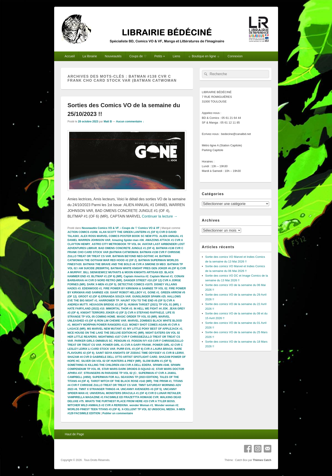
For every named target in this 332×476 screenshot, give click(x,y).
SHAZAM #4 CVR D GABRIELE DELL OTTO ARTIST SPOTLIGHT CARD (112, 357)
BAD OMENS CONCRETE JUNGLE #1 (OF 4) (127, 248)
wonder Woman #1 (141, 405)
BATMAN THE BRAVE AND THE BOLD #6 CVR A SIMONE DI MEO (124, 264)
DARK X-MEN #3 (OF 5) (101, 284)
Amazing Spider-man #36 (128, 240)
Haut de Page (74, 434)
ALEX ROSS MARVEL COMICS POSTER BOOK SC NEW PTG (119, 236)
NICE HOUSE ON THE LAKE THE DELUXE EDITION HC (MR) (106, 332)
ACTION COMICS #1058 (83, 232)
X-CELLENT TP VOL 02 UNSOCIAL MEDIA (148, 409)
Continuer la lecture (159, 216)
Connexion (235, 56)
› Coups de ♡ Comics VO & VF (139, 228)
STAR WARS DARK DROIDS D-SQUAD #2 (128, 369)
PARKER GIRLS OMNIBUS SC (94, 340)
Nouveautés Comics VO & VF (100, 228)
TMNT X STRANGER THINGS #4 (99, 389)
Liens (176, 56)
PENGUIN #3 (122, 340)
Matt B (108, 121)
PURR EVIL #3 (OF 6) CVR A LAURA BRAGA (145, 348)
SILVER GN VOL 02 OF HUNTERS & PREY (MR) (111, 361)
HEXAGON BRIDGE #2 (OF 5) (107, 304)
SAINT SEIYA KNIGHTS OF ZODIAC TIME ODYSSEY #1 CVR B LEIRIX (140, 352)
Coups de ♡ (138, 56)
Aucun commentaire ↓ (130, 121)
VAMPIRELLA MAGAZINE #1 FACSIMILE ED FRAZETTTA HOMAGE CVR (113, 397)
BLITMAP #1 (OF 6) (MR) (106, 276)
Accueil (69, 56)
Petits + (159, 56)
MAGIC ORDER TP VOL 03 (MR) (137, 316)
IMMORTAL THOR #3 (119, 308)
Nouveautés (113, 56)
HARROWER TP (109, 300)
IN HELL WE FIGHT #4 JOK (151, 308)
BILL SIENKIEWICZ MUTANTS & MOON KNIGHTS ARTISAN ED (123, 272)
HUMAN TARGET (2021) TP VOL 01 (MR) (153, 304)
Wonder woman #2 (166, 405)
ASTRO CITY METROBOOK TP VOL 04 (116, 244)
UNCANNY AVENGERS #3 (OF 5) (141, 389)
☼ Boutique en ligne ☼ (204, 56)
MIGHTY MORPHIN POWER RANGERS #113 (100, 324)
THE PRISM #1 (162, 381)
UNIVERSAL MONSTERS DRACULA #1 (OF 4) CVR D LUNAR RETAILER (135, 393)
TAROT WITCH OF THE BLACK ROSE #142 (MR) (121, 381)
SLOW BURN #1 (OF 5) (157, 361)
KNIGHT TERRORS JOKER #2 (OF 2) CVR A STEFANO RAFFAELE (122, 312)
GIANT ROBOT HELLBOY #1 (128, 292)
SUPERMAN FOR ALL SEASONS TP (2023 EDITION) (125, 377)
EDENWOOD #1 (92, 288)
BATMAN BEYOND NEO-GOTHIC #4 (135, 256)
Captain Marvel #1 (161, 276)
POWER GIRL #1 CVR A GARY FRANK (127, 344)
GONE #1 (153, 292)
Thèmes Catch (262, 460)
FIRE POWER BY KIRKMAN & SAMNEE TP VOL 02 (135, 288)
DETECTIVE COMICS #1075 (135, 284)
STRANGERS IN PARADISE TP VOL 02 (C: (110, 373)
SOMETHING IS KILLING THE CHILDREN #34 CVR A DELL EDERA (109, 365)
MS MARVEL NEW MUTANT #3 (106, 328)
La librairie (90, 56)
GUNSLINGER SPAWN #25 (149, 296)
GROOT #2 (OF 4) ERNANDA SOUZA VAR (104, 296)
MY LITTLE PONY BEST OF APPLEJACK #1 (154, 328)
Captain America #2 (136, 276)
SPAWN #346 (161, 365)
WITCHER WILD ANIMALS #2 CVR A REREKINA (98, 405)
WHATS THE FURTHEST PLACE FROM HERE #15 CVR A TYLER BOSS (130, 401)
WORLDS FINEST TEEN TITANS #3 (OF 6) (94, 409)
